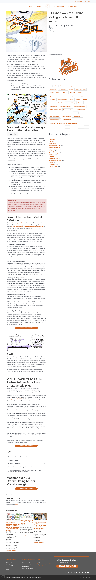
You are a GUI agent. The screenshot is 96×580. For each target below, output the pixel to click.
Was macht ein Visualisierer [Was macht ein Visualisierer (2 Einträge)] (56, 127)
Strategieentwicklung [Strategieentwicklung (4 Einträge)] (65, 106)
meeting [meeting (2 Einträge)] (78, 99)
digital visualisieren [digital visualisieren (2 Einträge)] (81, 89)
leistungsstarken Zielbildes (15, 399)
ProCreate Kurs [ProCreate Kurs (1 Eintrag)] (60, 102)
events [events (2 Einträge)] (57, 92)
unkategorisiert (53, 158)
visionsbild (52, 164)
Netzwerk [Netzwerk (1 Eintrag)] (52, 102)
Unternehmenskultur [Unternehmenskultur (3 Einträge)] (55, 109)
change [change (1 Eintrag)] (70, 85)
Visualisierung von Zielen (16, 223)
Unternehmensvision (55, 160)
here (16, 504)
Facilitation (52, 143)
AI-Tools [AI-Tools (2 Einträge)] (55, 86)
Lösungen (31, 6)
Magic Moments (54, 149)
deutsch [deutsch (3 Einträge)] (71, 89)
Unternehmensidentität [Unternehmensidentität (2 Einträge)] (79, 106)
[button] (3, 576)
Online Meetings (54, 153)
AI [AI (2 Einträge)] (50, 86)
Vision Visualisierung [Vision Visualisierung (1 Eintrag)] (54, 116)
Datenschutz (9, 577)
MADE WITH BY (85, 577)
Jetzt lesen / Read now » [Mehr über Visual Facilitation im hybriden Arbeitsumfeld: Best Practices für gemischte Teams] (39, 542)
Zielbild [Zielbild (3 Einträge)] (81, 127)
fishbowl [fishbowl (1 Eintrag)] (80, 92)
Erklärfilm (52, 139)
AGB (22, 577)
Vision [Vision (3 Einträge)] (75, 113)
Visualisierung (53, 166)
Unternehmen (11, 559)
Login (88, 1)
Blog (85, 1)
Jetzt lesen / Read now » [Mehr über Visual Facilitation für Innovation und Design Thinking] (25, 535)
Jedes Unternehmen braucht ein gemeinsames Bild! (27, 226)
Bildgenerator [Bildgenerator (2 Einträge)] (63, 86)
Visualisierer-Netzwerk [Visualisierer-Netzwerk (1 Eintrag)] (55, 119)
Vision (51, 162)
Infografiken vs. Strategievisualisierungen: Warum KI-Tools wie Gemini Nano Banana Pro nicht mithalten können (14, 526)
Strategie (52, 155)
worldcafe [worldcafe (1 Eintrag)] (74, 127)
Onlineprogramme (59, 6)
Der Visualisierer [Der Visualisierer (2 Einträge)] (63, 89)
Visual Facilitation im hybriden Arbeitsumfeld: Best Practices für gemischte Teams (40, 525)
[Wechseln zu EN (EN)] (93, 1)
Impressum (17, 577)
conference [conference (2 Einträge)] (78, 86)
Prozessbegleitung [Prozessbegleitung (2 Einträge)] (70, 103)
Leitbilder (29, 157)
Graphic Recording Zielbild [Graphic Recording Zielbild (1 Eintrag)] (70, 96)
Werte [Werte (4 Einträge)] (67, 127)
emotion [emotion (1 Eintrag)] (51, 92)
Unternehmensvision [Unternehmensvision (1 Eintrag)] (67, 109)
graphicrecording (54, 147)
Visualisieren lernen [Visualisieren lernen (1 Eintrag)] (77, 116)
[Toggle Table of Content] (15, 134)
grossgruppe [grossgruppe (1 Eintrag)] (81, 96)
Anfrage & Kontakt (77, 1)
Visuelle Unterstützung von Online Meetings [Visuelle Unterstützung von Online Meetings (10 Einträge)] (63, 123)
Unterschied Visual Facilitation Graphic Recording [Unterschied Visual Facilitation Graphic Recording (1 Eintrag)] (61, 113)
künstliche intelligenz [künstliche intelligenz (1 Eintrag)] (62, 99)
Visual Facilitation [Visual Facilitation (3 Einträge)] (66, 116)
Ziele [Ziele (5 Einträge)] (87, 127)
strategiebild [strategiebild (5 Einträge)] (53, 106)
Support (41, 559)
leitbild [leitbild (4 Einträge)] (71, 99)
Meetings (51, 151)
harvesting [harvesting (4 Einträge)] (52, 99)
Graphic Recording (54, 145)
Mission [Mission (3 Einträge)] (85, 99)
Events (51, 141)
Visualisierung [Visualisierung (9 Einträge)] (67, 119)
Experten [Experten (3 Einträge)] (64, 92)
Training (51, 156)
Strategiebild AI (72, 6)
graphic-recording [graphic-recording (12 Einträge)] (55, 96)
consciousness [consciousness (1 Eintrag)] (53, 89)
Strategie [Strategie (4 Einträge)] (80, 103)
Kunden (39, 6)
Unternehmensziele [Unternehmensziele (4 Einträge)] (80, 109)
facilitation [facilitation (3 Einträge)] (72, 92)
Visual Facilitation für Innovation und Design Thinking (26, 522)
